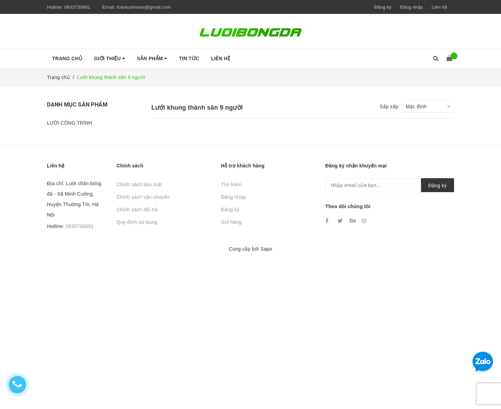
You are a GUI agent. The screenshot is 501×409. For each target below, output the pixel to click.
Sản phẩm (152, 58)
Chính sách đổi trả (137, 209)
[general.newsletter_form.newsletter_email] (389, 185)
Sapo (266, 249)
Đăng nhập (233, 197)
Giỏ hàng (231, 222)
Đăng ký (230, 209)
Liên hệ (439, 7)
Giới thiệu (109, 58)
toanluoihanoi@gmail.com (144, 7)
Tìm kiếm (231, 184)
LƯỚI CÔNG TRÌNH (69, 123)
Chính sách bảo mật (139, 184)
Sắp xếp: (390, 106)
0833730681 (77, 7)
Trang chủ (67, 58)
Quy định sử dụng (137, 222)
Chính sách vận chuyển (143, 197)
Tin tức (189, 58)
